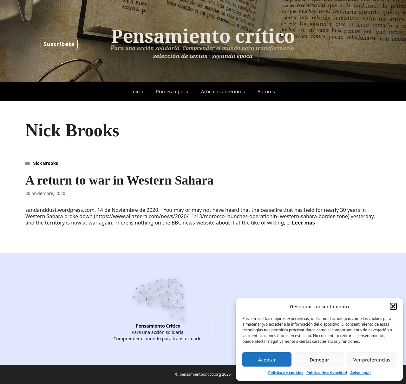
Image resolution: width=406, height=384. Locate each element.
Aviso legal (360, 372)
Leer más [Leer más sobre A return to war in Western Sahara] (303, 222)
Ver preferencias (371, 359)
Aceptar (267, 359)
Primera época (172, 91)
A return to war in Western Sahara (119, 180)
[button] (393, 306)
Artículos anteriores (223, 91)
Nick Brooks (45, 163)
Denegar (319, 359)
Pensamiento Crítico (158, 326)
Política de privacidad (326, 372)
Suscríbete (59, 44)
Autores (266, 91)
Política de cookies (285, 372)
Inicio (137, 91)
